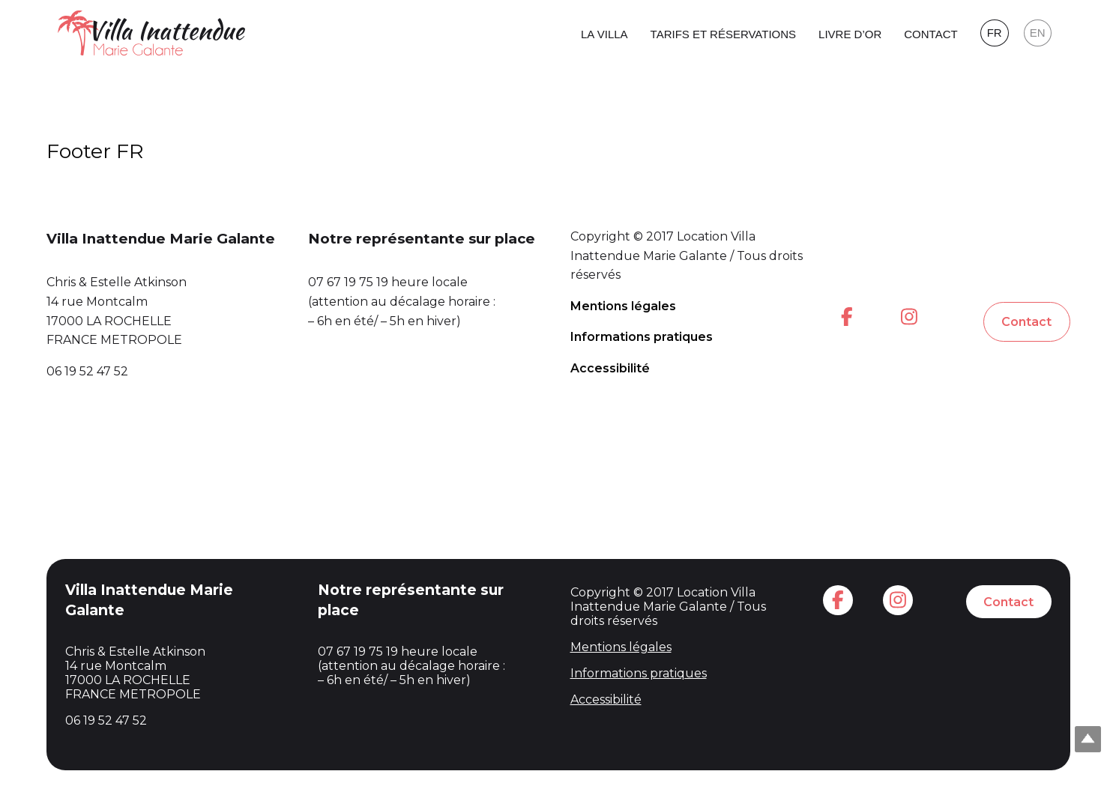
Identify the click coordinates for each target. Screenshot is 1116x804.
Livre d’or (849, 34)
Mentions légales (623, 306)
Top (1088, 739)
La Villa (604, 34)
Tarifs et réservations (723, 34)
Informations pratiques (641, 337)
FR (994, 32)
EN (1038, 32)
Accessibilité (610, 368)
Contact (930, 34)
